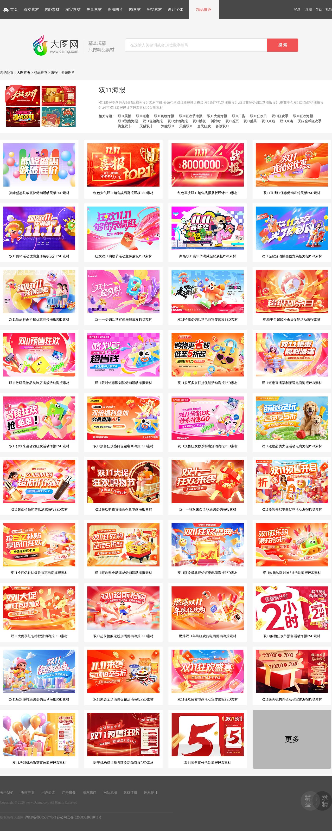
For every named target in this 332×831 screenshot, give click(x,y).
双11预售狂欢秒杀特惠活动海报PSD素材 (208, 422)
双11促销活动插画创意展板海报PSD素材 (292, 232)
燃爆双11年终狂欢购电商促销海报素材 (208, 612)
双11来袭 (286, 121)
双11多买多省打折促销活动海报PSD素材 (208, 359)
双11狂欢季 (280, 116)
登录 (297, 9)
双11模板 (199, 121)
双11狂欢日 (258, 116)
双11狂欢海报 (303, 116)
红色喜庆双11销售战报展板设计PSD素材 (208, 169)
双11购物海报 (164, 116)
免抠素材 (154, 9)
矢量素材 (94, 9)
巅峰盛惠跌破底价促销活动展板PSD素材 (39, 169)
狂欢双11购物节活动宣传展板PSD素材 (123, 232)
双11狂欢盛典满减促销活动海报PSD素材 (39, 675)
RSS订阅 (130, 792)
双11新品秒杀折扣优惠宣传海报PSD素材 (39, 295)
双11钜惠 (142, 116)
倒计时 (216, 121)
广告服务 (69, 792)
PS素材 (135, 9)
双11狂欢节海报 (190, 116)
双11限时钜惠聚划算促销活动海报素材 (123, 359)
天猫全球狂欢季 (309, 121)
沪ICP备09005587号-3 (40, 817)
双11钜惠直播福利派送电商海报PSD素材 (292, 359)
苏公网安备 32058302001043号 (79, 817)
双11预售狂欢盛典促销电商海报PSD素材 (123, 422)
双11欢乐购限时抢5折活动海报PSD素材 (292, 549)
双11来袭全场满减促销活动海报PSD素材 (123, 675)
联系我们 (89, 792)
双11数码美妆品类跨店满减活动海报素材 (39, 359)
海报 (54, 72)
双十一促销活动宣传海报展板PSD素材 (123, 295)
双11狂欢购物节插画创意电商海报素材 (123, 485)
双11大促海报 (217, 116)
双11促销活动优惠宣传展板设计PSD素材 (39, 232)
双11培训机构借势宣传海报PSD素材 (39, 739)
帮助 (318, 9)
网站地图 (110, 792)
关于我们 (6, 792)
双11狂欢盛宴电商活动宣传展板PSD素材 (208, 675)
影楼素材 (31, 9)
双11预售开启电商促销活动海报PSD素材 (292, 485)
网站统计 (151, 792)
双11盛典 (250, 121)
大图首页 (23, 72)
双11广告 (238, 116)
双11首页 (232, 121)
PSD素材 (52, 9)
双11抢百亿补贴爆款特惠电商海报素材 (39, 549)
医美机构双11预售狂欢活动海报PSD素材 (123, 739)
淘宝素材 (73, 9)
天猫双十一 (148, 126)
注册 (308, 9)
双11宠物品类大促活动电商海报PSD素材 (292, 422)
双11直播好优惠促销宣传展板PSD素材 (292, 169)
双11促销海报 (153, 121)
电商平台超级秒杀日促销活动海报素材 (292, 295)
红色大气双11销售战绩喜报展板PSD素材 (123, 169)
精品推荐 (203, 9)
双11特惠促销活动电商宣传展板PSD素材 (208, 295)
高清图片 (115, 9)
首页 (14, 9)
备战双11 (222, 126)
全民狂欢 (204, 126)
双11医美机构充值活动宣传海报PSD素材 (292, 675)
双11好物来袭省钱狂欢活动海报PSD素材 (39, 422)
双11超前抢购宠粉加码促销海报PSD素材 (123, 612)
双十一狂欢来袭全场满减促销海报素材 (208, 485)
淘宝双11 (167, 126)
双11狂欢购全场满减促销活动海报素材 (123, 549)
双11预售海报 (128, 121)
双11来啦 (268, 121)
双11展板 (124, 116)
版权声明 (27, 792)
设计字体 (175, 9)
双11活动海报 (177, 121)
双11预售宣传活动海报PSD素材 (208, 739)
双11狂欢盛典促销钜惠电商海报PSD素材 (208, 549)
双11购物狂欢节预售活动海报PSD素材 (292, 612)
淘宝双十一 (126, 126)
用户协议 (48, 792)
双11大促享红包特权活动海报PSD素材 (39, 612)
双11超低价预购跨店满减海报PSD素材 (39, 485)
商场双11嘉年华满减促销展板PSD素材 (208, 232)
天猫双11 (185, 126)
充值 (328, 9)
